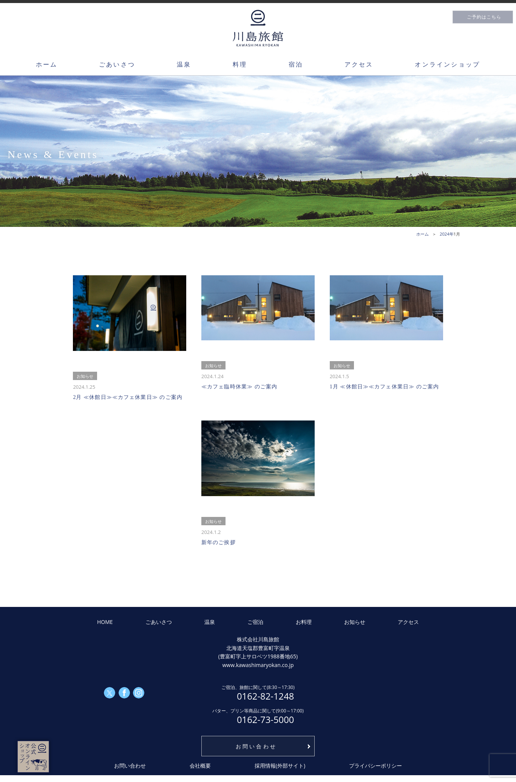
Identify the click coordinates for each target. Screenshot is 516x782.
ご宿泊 (255, 621)
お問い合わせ (256, 746)
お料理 (304, 621)
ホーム (47, 64)
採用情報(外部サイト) (280, 765)
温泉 (184, 64)
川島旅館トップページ (258, 28)
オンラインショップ (447, 64)
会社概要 (200, 765)
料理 (240, 64)
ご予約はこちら (484, 17)
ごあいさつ (117, 64)
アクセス (359, 64)
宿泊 (296, 64)
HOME (105, 621)
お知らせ (354, 621)
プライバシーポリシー (375, 765)
